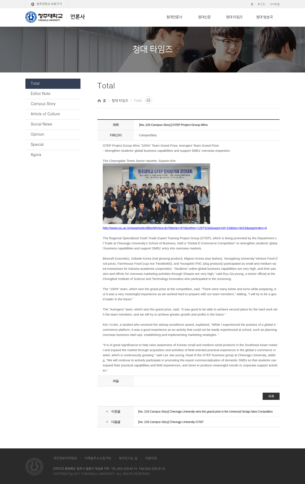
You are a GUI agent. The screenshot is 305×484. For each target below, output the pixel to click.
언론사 (55, 17)
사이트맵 (274, 4)
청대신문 (204, 17)
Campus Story (43, 104)
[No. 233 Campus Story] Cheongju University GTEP (171, 422)
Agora (36, 155)
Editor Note (40, 94)
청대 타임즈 (234, 17)
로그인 (261, 4)
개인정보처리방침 (65, 458)
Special (37, 145)
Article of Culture (45, 114)
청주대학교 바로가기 (49, 4)
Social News (41, 124)
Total (35, 84)
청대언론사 (174, 17)
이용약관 (151, 458)
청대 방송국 (264, 17)
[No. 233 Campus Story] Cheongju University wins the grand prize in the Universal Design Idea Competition (205, 411)
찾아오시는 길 (128, 458)
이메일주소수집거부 (98, 458)
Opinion (37, 134)
